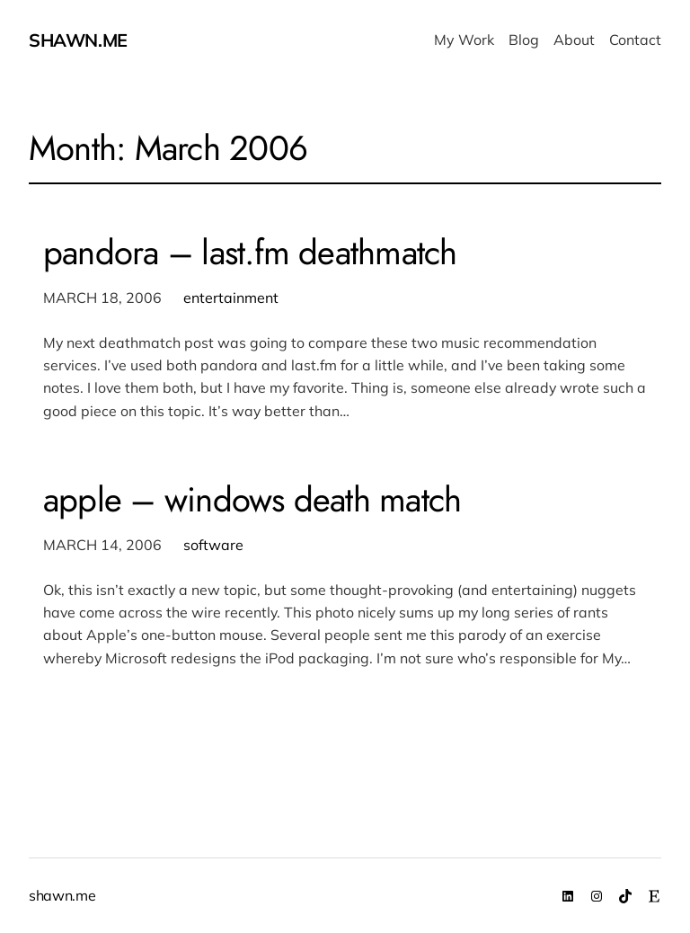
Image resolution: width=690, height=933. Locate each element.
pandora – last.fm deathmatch (250, 252)
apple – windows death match (252, 500)
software (213, 545)
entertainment (231, 298)
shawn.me (78, 40)
